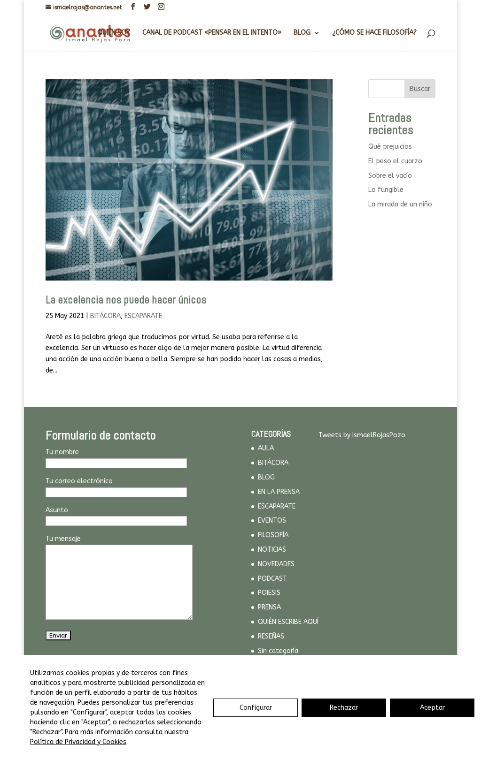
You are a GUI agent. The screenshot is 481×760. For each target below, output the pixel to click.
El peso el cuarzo (395, 161)
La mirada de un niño (400, 204)
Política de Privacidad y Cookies (78, 742)
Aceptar (432, 708)
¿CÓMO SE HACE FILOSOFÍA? (374, 33)
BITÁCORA (105, 316)
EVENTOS (272, 520)
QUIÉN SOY (113, 33)
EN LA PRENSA (279, 492)
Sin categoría (278, 651)
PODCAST (272, 579)
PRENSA (269, 607)
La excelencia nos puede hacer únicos (126, 300)
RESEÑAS (271, 636)
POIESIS (269, 593)
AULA (266, 448)
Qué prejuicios (390, 147)
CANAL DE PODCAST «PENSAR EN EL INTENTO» (211, 33)
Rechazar (344, 708)
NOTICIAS (272, 550)
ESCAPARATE (143, 316)
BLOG (302, 33)
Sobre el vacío (390, 176)
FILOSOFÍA (273, 535)
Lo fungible (385, 190)
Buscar (420, 89)
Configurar (256, 708)
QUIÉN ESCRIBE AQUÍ (288, 622)
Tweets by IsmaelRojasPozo (361, 435)
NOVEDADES (276, 564)
